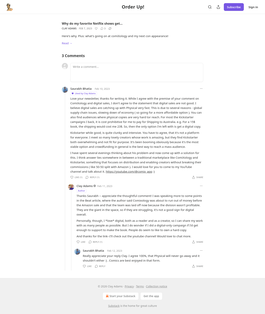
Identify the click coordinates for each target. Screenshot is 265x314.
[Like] (96, 28)
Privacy (129, 286)
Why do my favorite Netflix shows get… (92, 23)
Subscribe (234, 7)
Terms (140, 286)
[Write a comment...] (137, 72)
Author (81, 190)
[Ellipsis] (201, 88)
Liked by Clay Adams (83, 93)
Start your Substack (120, 296)
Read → (67, 43)
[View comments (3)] (103, 28)
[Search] (210, 7)
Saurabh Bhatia (81, 88)
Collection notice (156, 286)
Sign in (253, 7)
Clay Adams (69, 28)
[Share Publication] (218, 7)
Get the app (151, 296)
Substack (114, 306)
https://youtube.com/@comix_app (129, 171)
